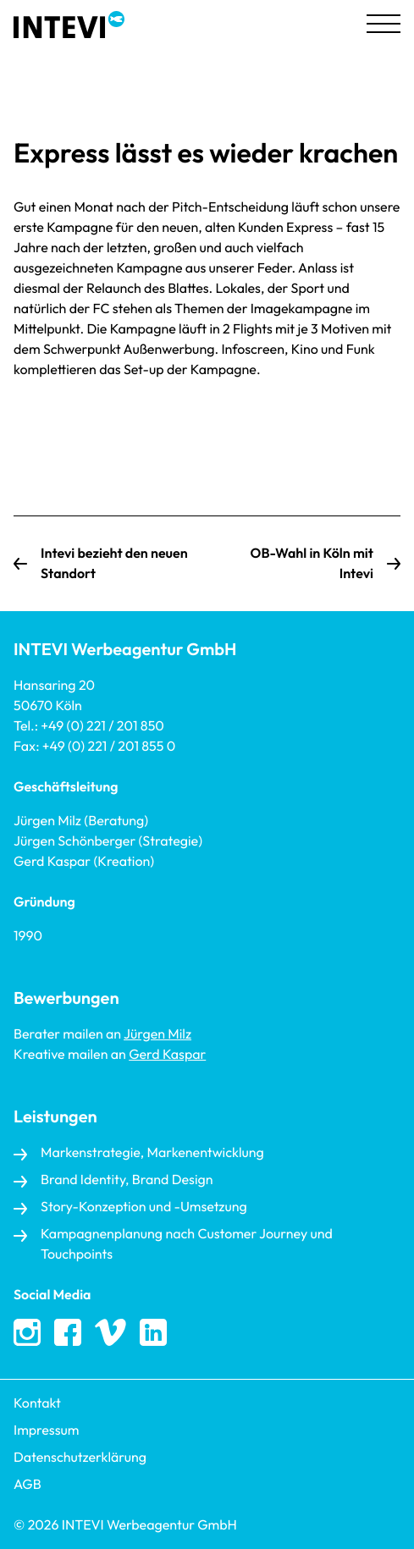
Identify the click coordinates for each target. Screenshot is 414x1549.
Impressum (46, 1430)
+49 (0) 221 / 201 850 (102, 726)
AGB (27, 1484)
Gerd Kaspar (167, 1054)
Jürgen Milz (157, 1034)
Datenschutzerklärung (80, 1457)
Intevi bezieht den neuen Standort (114, 563)
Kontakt (37, 1403)
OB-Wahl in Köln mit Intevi (312, 563)
